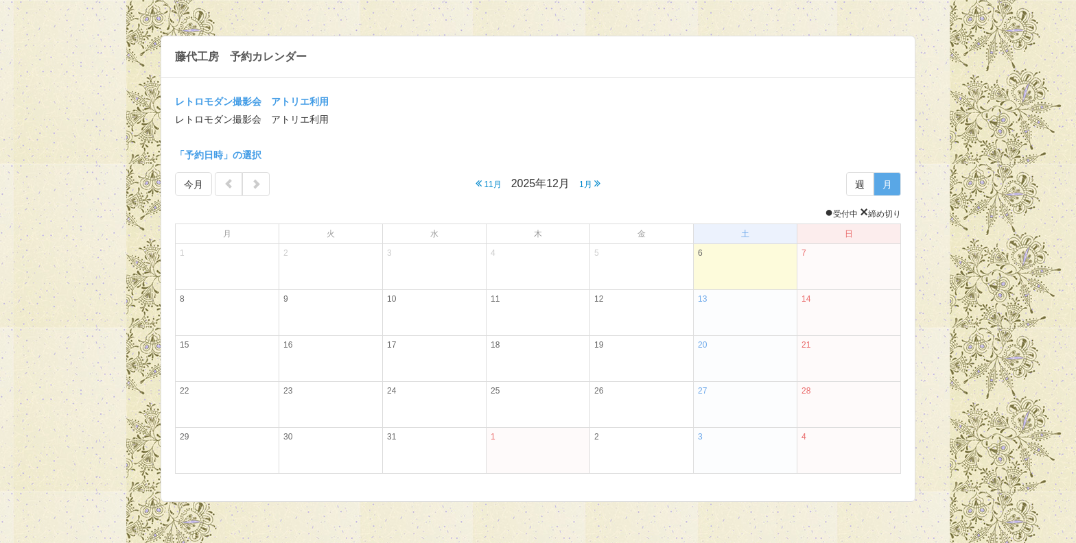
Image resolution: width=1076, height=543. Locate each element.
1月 (589, 183)
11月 (489, 183)
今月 (193, 184)
